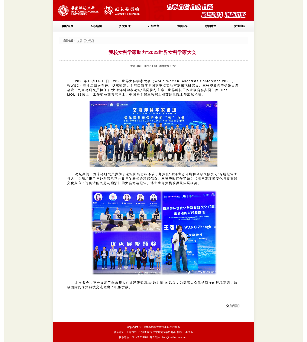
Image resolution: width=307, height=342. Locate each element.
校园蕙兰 (210, 26)
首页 (79, 40)
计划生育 (153, 26)
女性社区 (239, 26)
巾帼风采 (182, 26)
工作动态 (89, 40)
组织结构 (96, 26)
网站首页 (67, 26)
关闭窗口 (232, 305)
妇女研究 (124, 26)
